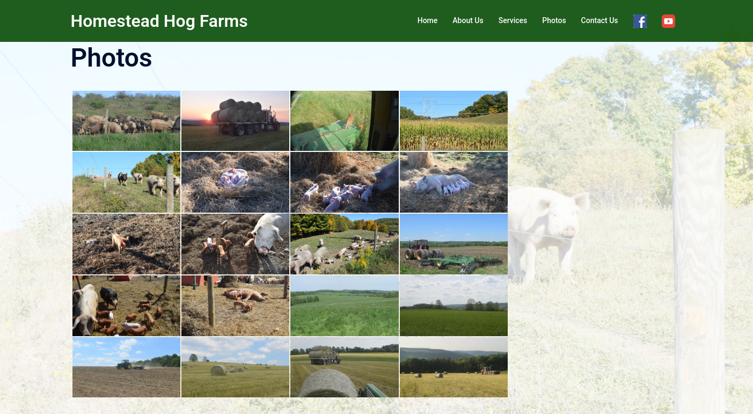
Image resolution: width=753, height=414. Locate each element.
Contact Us (599, 20)
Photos (554, 20)
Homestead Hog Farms (159, 21)
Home (428, 20)
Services (513, 20)
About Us (467, 20)
